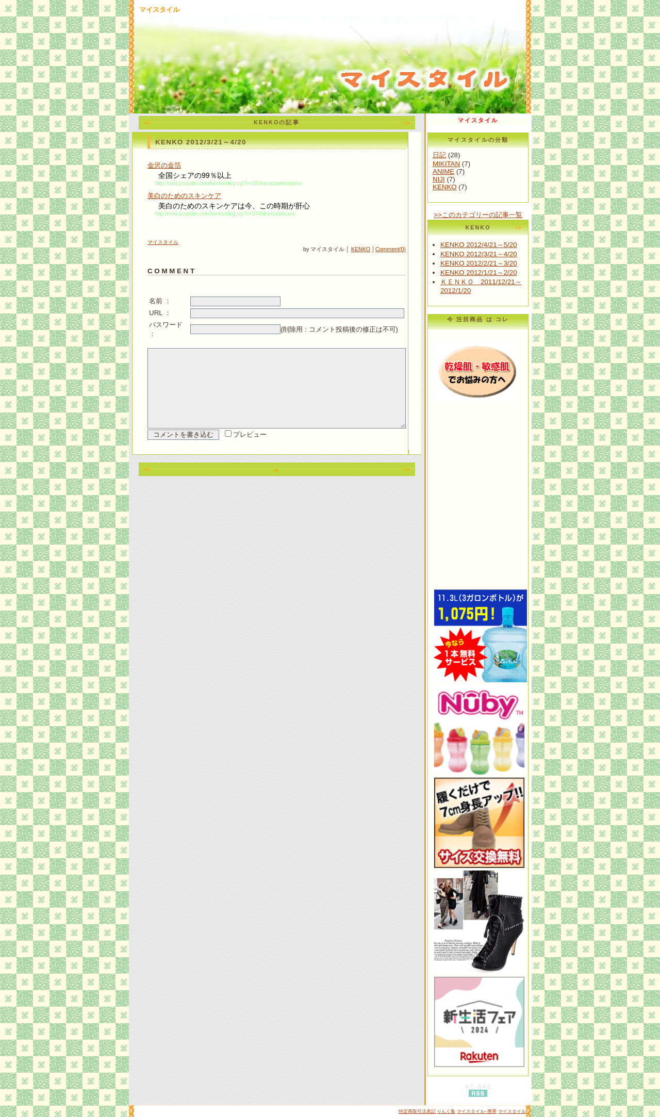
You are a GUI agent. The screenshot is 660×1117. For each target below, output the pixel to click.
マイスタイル (159, 9)
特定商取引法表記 (417, 1111)
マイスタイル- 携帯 (477, 1111)
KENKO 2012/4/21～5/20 (509, 245)
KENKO (391, 249)
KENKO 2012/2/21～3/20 (509, 263)
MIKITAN (477, 164)
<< (162, 123)
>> (422, 123)
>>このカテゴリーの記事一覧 (509, 215)
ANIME (474, 171)
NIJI (470, 179)
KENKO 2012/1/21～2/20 (509, 272)
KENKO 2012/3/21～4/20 (509, 254)
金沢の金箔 (164, 165)
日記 (470, 155)
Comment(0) (421, 249)
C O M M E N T (170, 271)
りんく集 (446, 1111)
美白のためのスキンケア (184, 196)
